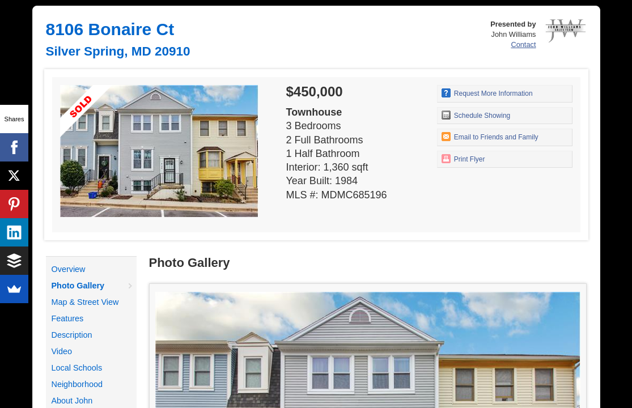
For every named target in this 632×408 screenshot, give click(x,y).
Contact (523, 44)
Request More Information (487, 92)
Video (62, 351)
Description (72, 334)
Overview (69, 269)
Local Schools (77, 367)
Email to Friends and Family (490, 136)
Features (68, 318)
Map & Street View (85, 302)
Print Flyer (463, 158)
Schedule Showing (476, 115)
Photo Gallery (78, 285)
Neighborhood (77, 384)
